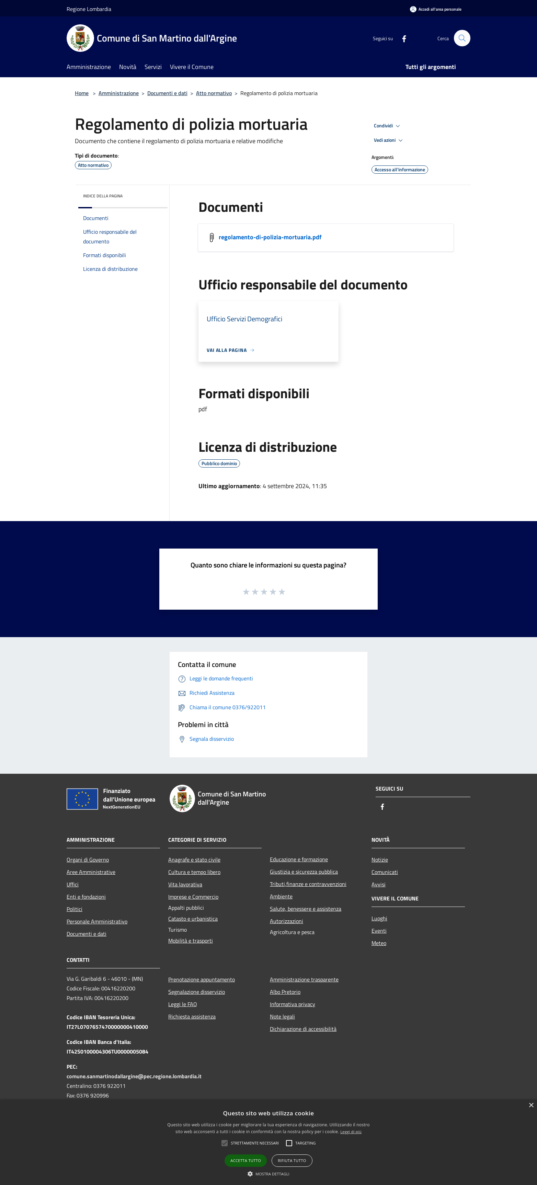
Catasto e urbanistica (193, 918)
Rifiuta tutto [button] (292, 1160)
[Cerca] (462, 38)
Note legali (282, 1016)
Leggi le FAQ (182, 1004)
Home (82, 93)
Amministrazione (119, 93)
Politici (74, 909)
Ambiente (281, 896)
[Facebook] (401, 38)
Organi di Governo (88, 859)
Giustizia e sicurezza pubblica (304, 871)
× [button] (531, 1105)
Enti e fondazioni (86, 897)
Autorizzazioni (286, 921)
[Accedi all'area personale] (435, 9)
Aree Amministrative (91, 872)
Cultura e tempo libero (194, 872)
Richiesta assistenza (192, 1016)
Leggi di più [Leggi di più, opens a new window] (351, 1131)
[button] (255, 1143)
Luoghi (379, 918)
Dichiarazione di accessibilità (303, 1029)
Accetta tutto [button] (245, 1160)
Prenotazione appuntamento (201, 979)
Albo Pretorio (285, 992)
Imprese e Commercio (193, 897)
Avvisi (379, 884)
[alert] (268, 1142)
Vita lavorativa (185, 884)
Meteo (379, 943)
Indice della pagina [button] (103, 196)
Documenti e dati (167, 93)
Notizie (380, 859)
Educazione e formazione (299, 859)
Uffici (73, 884)
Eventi (379, 931)
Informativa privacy (292, 1004)
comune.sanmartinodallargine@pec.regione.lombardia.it (134, 1076)
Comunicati (385, 872)
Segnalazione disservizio (196, 992)
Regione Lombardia (89, 9)
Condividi (388, 126)
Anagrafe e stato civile (194, 859)
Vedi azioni (389, 140)
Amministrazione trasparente (304, 979)
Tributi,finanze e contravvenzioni (308, 884)
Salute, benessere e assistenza (305, 909)
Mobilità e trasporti (190, 940)
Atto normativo (214, 93)
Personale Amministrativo (97, 921)
